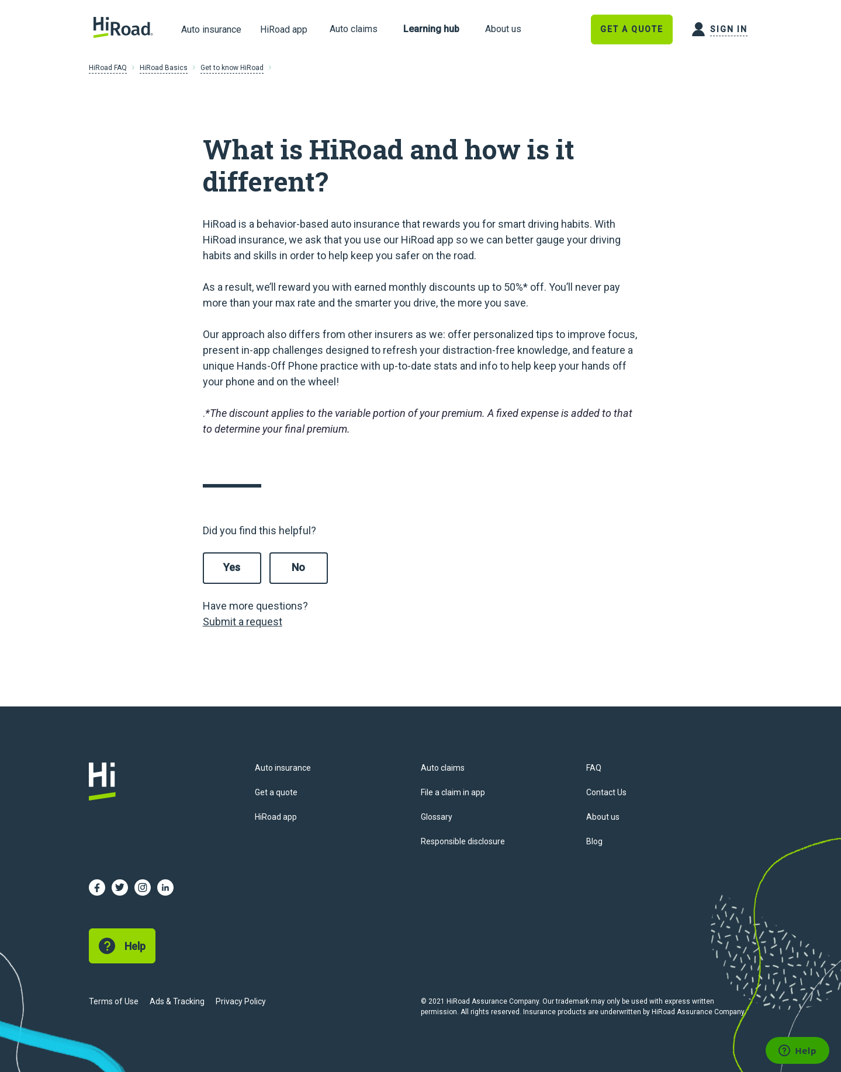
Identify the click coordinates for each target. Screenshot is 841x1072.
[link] (353, 29)
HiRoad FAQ (108, 68)
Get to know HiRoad (232, 68)
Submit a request (242, 621)
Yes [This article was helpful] (231, 567)
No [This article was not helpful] (298, 567)
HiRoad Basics (164, 68)
